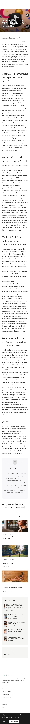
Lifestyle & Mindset (11, 37)
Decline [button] (5, 721)
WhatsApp (10, 504)
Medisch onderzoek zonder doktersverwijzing (16, 615)
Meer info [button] (16, 717)
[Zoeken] (27, 4)
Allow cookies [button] (14, 721)
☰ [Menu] (24, 4)
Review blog (7, 654)
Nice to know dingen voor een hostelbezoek (16, 623)
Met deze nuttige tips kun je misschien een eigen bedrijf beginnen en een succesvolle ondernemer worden (14, 607)
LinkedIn (6, 507)
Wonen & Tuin (5, 694)
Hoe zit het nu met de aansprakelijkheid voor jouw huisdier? (16, 638)
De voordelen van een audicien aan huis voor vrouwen (16, 630)
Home (3, 37)
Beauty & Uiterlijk (6, 691)
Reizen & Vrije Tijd (6, 697)
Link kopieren (20, 507)
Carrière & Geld (6, 700)
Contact (4, 707)
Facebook (19, 504)
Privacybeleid (5, 710)
